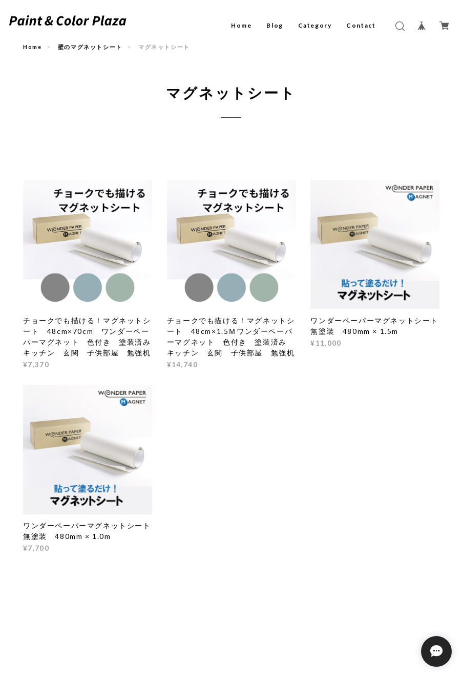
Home (241, 25)
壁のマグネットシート (90, 46)
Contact (360, 25)
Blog (274, 25)
